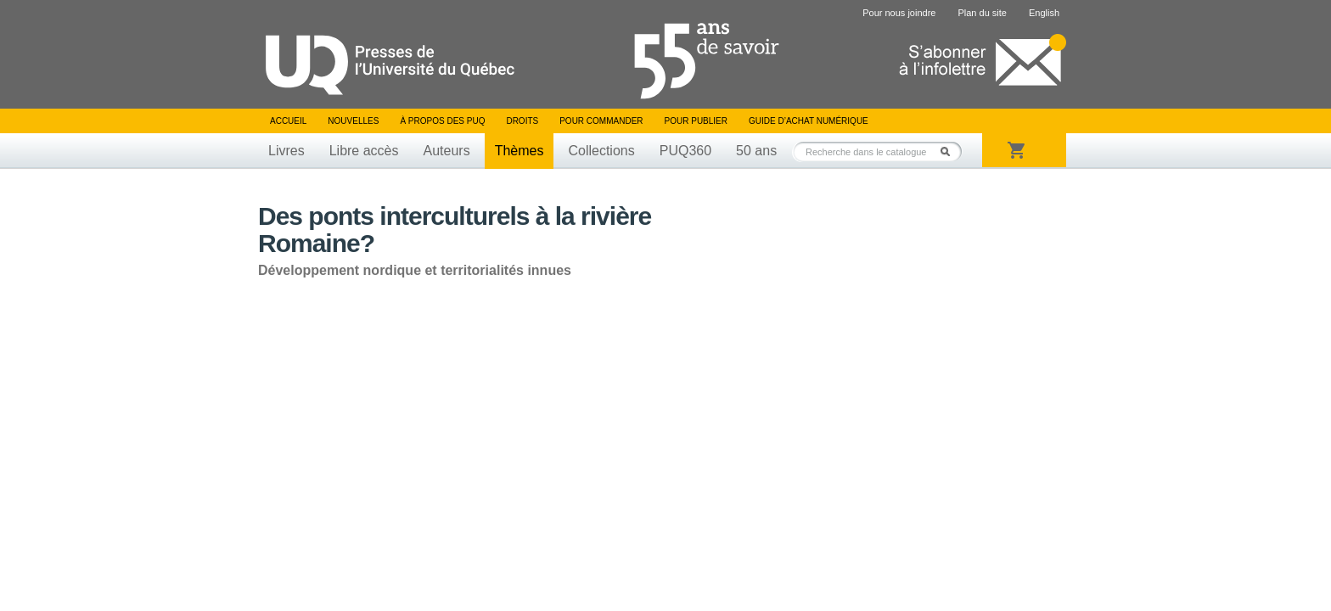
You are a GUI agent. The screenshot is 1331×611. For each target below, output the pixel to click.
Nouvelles (353, 121)
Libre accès (364, 150)
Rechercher (950, 151)
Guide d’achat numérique (808, 121)
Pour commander (601, 121)
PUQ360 (685, 150)
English (1044, 13)
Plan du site (982, 13)
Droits (522, 121)
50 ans (756, 150)
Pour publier (696, 121)
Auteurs (447, 150)
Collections (601, 150)
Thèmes (519, 150)
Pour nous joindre (898, 13)
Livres (286, 150)
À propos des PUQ (442, 121)
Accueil (288, 121)
